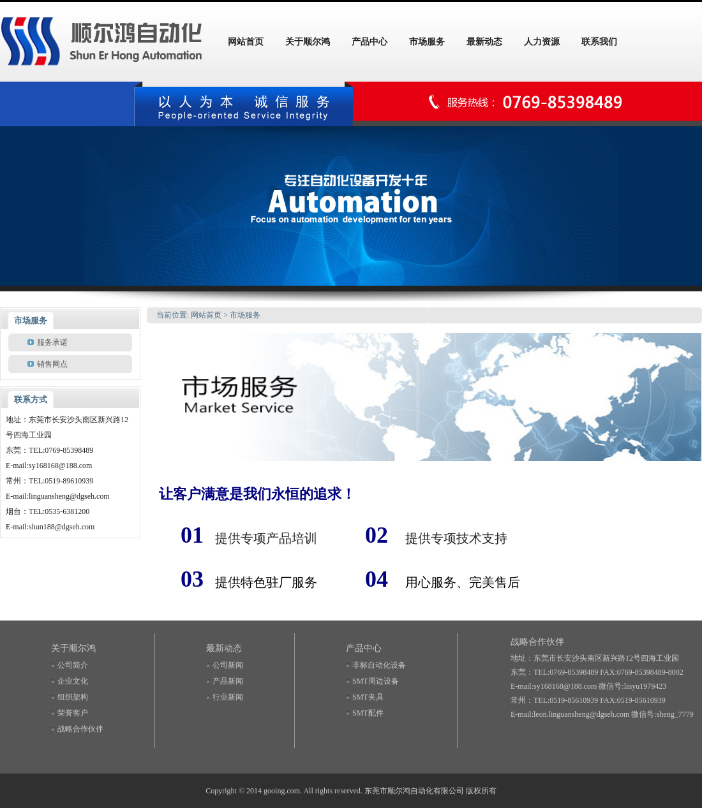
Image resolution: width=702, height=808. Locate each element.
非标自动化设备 (379, 665)
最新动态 (224, 648)
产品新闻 (228, 681)
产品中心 (364, 648)
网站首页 (206, 315)
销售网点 (52, 364)
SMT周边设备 (375, 681)
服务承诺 (52, 342)
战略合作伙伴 (80, 728)
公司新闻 (228, 665)
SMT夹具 (368, 697)
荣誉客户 (72, 713)
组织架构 (72, 697)
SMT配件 (368, 713)
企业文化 (72, 681)
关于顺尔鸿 (73, 648)
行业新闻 (228, 697)
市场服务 (245, 315)
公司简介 (72, 665)
